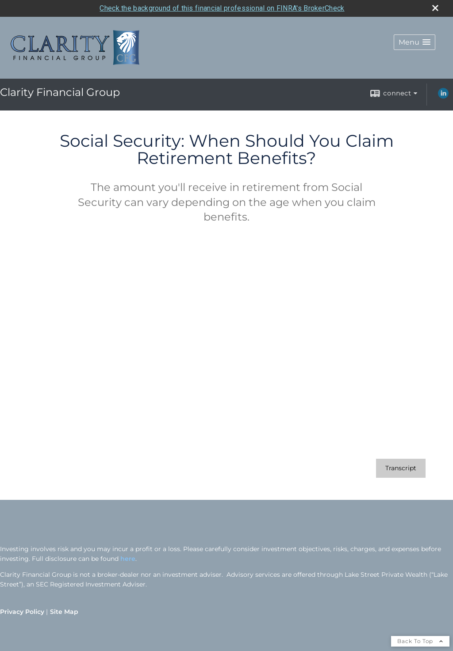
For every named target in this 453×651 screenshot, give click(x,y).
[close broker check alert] (435, 7)
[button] (414, 42)
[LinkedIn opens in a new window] (443, 96)
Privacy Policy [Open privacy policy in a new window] (22, 612)
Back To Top (420, 641)
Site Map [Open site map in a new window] (64, 612)
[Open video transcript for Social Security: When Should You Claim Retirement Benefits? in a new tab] (401, 468)
